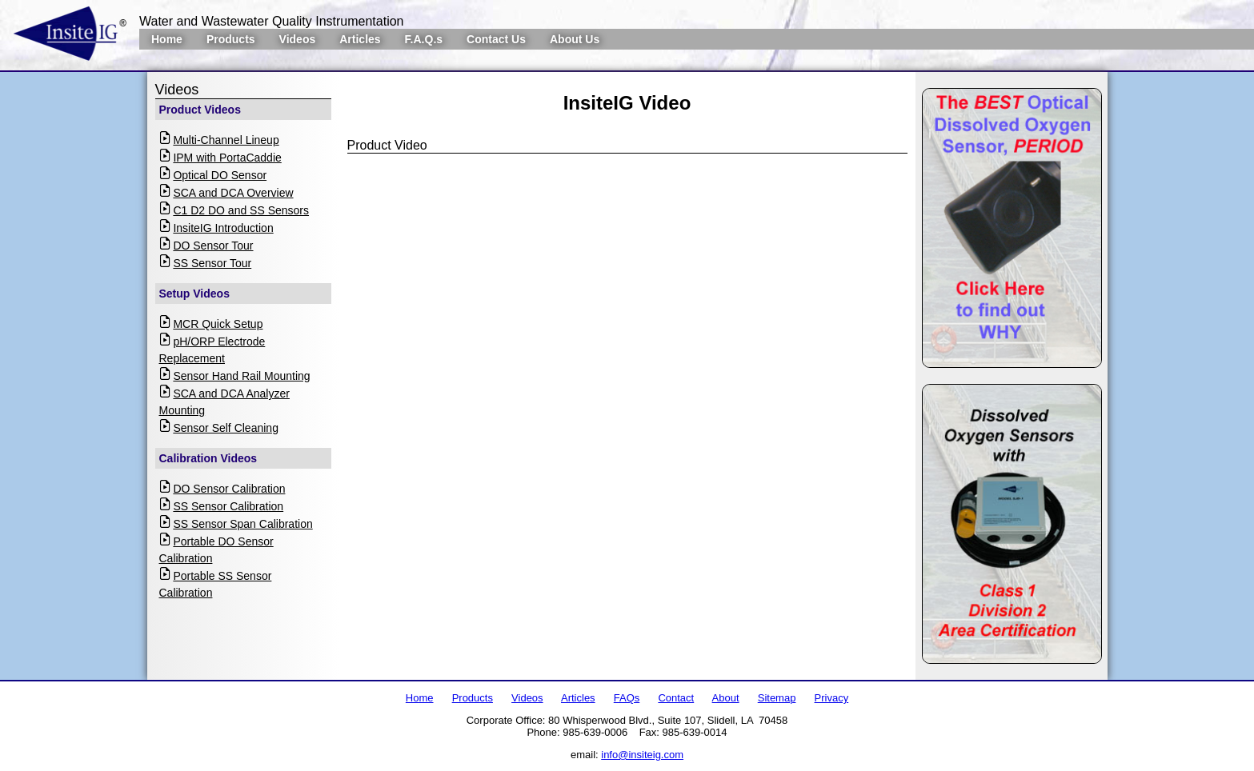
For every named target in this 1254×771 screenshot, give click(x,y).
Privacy (832, 698)
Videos (297, 39)
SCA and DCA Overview (233, 192)
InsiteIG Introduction (223, 228)
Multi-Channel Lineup (225, 140)
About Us (574, 39)
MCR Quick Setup (217, 324)
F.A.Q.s (424, 39)
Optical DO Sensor (219, 175)
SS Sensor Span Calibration (242, 523)
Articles (359, 39)
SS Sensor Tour (212, 263)
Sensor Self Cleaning (225, 427)
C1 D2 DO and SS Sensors (241, 210)
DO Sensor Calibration (229, 488)
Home (166, 39)
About (725, 698)
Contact (676, 698)
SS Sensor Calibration (228, 506)
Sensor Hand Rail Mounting (241, 376)
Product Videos (200, 109)
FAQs (627, 698)
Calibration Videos (208, 458)
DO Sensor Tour (213, 245)
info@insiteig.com (642, 755)
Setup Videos (194, 293)
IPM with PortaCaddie (227, 157)
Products (230, 39)
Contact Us (496, 39)
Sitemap (777, 698)
